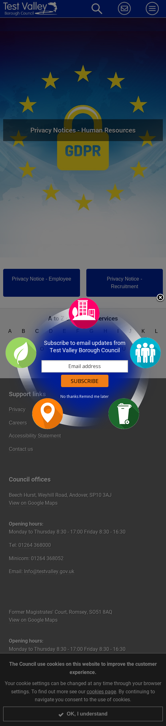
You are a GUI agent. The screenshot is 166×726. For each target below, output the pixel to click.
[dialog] (83, 363)
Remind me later (94, 396)
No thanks (69, 396)
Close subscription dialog (160, 297)
